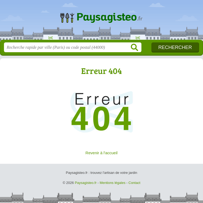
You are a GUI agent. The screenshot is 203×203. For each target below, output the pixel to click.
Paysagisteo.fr (101, 22)
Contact (134, 183)
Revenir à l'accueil (101, 153)
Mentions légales (113, 183)
